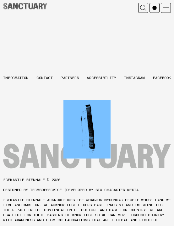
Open (166, 8)
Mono (155, 8)
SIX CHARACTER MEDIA (117, 190)
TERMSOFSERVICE (46, 190)
